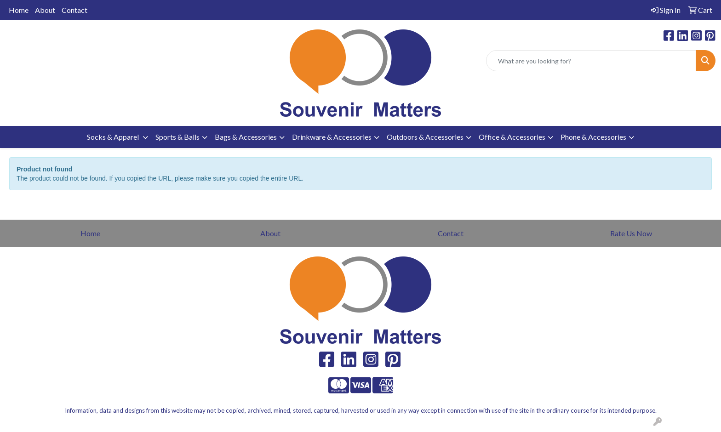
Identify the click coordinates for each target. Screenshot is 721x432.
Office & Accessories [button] (512, 136)
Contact (74, 10)
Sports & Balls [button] (177, 136)
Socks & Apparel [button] (113, 136)
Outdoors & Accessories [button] (425, 136)
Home (19, 10)
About (45, 10)
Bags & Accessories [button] (246, 136)
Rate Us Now (631, 233)
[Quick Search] (591, 60)
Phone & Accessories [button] (593, 136)
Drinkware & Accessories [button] (332, 136)
